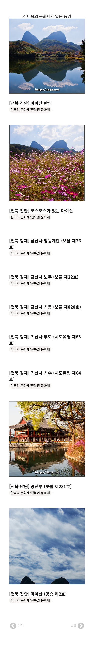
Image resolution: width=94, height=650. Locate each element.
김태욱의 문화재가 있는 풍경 (47, 16)
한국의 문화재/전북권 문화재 (30, 109)
